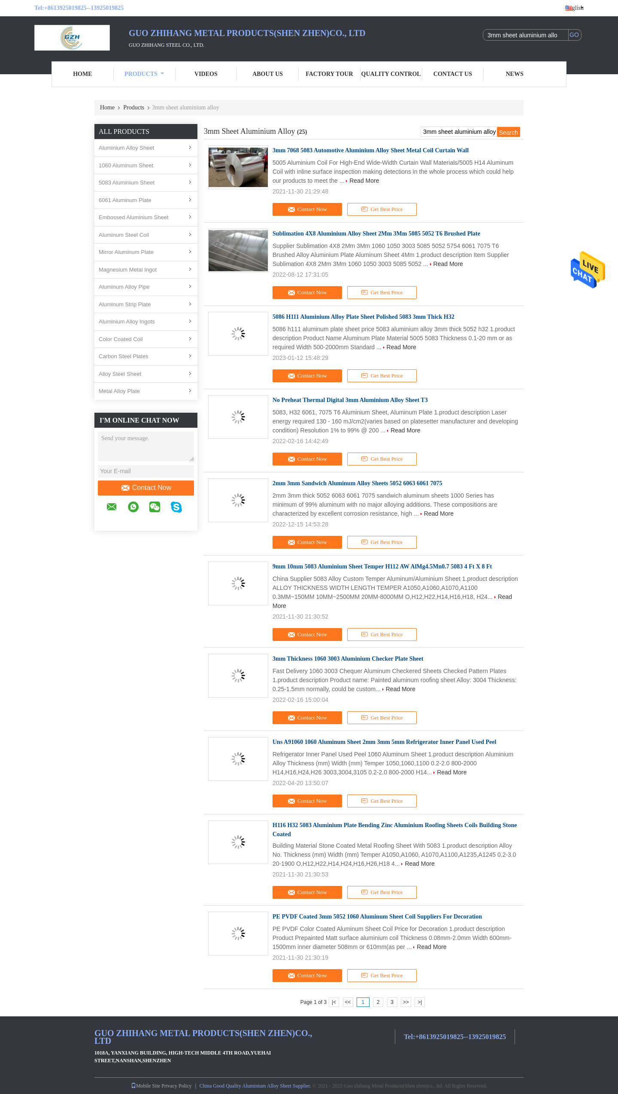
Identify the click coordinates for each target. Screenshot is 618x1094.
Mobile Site (145, 1086)
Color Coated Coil (121, 339)
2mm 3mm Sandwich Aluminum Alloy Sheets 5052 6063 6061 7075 (357, 483)
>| (420, 1002)
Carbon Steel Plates (123, 356)
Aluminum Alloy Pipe (124, 287)
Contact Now (146, 488)
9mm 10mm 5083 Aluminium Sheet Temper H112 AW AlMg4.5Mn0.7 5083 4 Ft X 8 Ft (382, 566)
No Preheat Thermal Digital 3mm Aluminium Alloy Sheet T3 (350, 400)
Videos (206, 74)
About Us (267, 74)
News (515, 74)
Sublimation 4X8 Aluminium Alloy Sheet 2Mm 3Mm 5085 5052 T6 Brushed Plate (376, 233)
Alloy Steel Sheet (120, 374)
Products (144, 74)
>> (406, 1002)
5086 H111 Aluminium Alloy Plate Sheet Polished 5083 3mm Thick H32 (363, 317)
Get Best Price (382, 209)
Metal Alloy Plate (119, 391)
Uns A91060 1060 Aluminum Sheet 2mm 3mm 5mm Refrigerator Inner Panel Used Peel (384, 742)
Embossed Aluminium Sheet (134, 217)
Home (82, 74)
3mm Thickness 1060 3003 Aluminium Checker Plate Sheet (348, 659)
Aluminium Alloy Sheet (126, 148)
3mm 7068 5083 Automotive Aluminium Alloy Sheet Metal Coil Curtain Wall (371, 150)
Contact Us (452, 74)
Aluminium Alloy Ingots (127, 321)
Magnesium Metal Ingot (128, 269)
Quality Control (391, 74)
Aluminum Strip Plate (125, 304)
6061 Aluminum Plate (125, 200)
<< (348, 1002)
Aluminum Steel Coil (124, 235)
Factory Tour (329, 74)
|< (334, 1002)
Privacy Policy (176, 1086)
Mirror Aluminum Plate (126, 252)
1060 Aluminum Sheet (126, 165)
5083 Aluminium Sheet (126, 182)
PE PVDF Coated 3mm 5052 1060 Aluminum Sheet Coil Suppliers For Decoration (377, 916)
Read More (364, 180)
